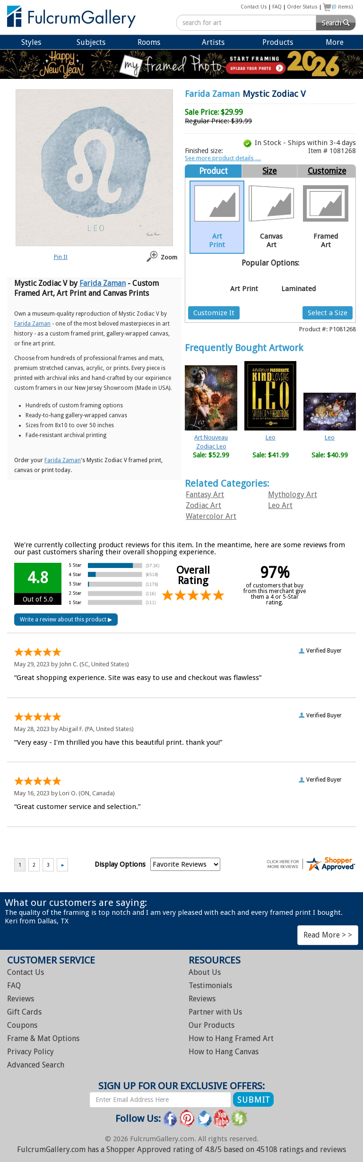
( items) (342, 7)
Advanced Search (35, 1064)
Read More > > (327, 934)
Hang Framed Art (231, 1038)
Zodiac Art (203, 505)
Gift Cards (24, 1011)
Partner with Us (215, 1011)
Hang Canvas (224, 1051)
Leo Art (280, 505)
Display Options (120, 864)
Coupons (22, 1025)
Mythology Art (292, 494)
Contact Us (254, 7)
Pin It (61, 256)
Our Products (211, 1025)
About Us (205, 972)
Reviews (20, 998)
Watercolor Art (211, 516)
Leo (271, 437)
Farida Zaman (212, 94)
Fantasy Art (205, 494)
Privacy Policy (30, 1051)
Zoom (169, 257)
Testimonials (210, 985)
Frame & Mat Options (43, 1038)
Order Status (302, 7)
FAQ (277, 7)
